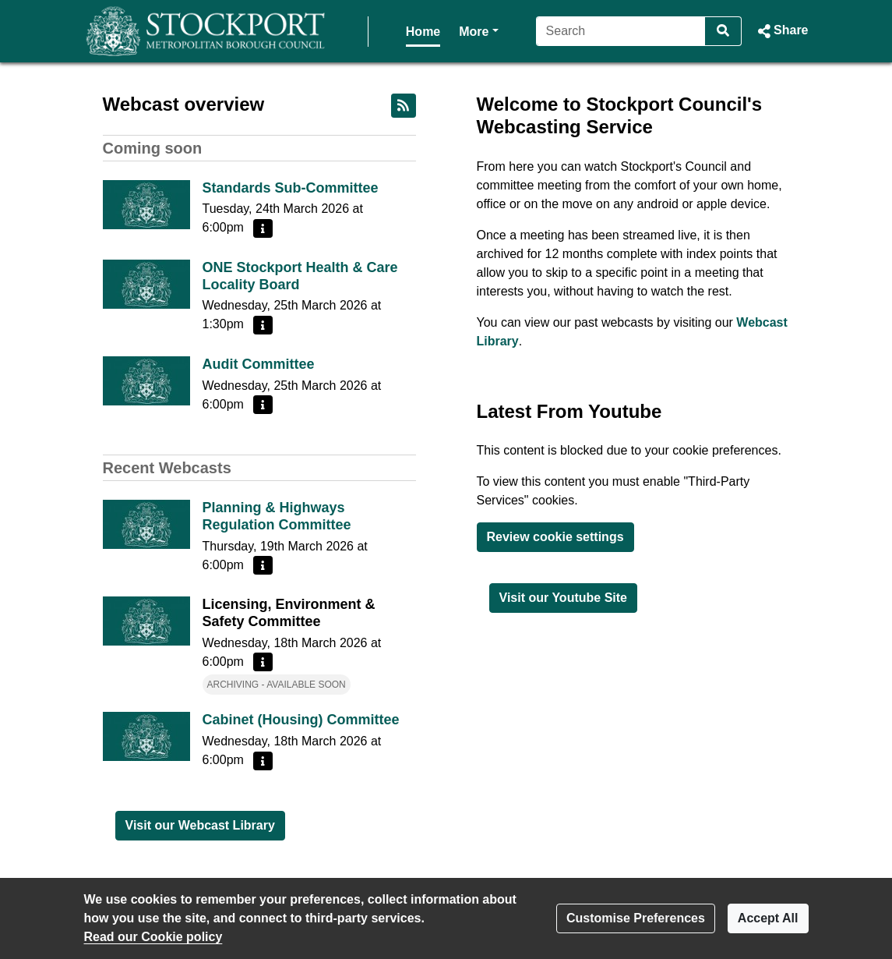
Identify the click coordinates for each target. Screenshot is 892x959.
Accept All (768, 918)
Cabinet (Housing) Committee (301, 719)
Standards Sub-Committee (291, 188)
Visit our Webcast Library (200, 825)
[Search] (618, 31)
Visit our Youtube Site (563, 597)
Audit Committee (259, 364)
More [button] (431, 30)
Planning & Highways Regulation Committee (277, 516)
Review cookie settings (555, 536)
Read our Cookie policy (153, 936)
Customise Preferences (635, 918)
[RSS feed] (403, 106)
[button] (781, 31)
